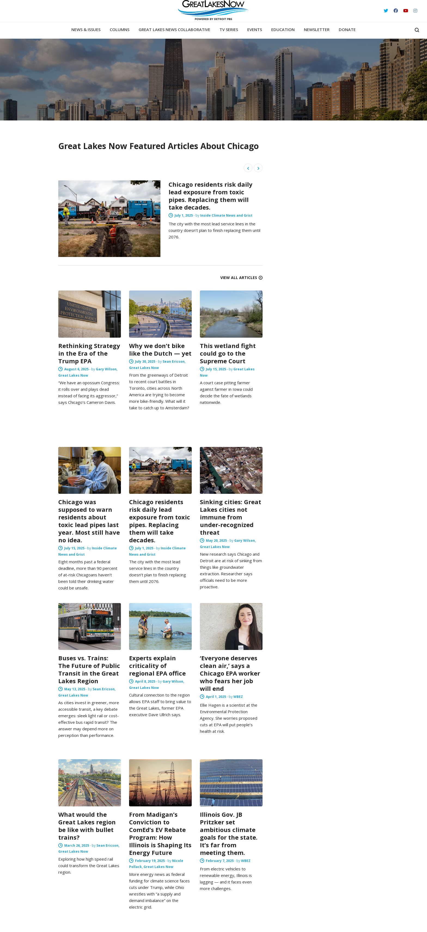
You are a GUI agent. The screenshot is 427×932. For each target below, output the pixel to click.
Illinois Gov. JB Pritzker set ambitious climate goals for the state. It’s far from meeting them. (229, 833)
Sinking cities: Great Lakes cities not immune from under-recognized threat (230, 517)
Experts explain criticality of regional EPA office (157, 665)
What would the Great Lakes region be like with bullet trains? (87, 825)
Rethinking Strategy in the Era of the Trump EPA (89, 353)
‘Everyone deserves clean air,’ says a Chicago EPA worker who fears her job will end (230, 673)
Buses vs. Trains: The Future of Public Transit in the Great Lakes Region (89, 669)
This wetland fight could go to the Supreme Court (228, 353)
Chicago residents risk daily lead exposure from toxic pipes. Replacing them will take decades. (220, 195)
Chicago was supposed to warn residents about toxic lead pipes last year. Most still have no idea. (89, 521)
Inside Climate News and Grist (236, 215)
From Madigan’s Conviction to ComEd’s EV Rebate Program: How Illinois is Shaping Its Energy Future (160, 833)
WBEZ (238, 696)
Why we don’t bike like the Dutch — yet (160, 349)
